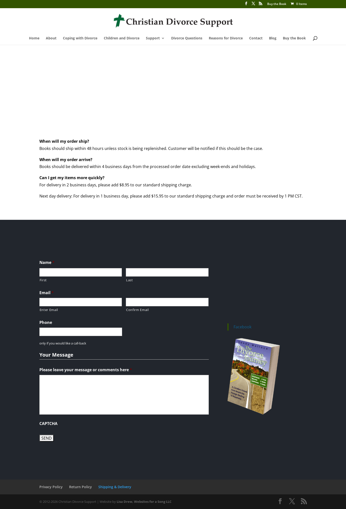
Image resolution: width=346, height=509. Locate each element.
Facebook (242, 327)
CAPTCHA (48, 423)
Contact (256, 38)
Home (34, 38)
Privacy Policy (51, 486)
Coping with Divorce (80, 38)
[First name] (80, 272)
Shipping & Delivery (114, 486)
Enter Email (49, 310)
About (51, 38)
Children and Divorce (121, 38)
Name (46, 262)
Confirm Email (137, 310)
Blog (272, 38)
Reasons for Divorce (226, 38)
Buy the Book (276, 4)
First (43, 280)
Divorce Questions (186, 38)
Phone (45, 322)
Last (129, 280)
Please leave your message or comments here (85, 369)
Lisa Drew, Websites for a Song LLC (144, 501)
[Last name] (167, 272)
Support (153, 38)
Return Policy (80, 486)
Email (46, 292)
